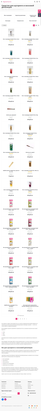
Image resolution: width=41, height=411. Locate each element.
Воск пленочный (32, 20)
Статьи (29, 383)
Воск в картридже (8, 15)
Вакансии (3, 385)
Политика (3, 388)
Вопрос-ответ (30, 385)
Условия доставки (18, 386)
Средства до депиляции (20, 15)
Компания (4, 381)
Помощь (16, 383)
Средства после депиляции (33, 16)
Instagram (5, 399)
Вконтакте (3, 399)
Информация (18, 381)
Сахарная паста (20, 20)
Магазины (4, 386)
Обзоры (29, 388)
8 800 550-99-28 (33, 393)
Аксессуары (7, 20)
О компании (4, 383)
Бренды (29, 386)
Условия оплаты (18, 385)
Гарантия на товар (18, 388)
